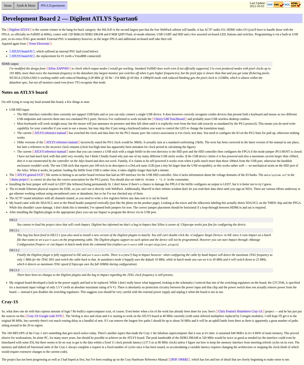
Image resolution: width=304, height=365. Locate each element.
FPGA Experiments (53, 5)
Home (8, 5)
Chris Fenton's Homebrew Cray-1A (240, 311)
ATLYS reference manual (50, 133)
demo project (19, 179)
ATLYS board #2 (22, 56)
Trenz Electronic (39, 43)
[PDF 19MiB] (179, 359)
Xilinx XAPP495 (58, 68)
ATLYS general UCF (30, 174)
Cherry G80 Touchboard (169, 119)
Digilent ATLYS (19, 29)
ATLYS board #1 (22, 51)
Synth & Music (26, 5)
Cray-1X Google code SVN (45, 316)
